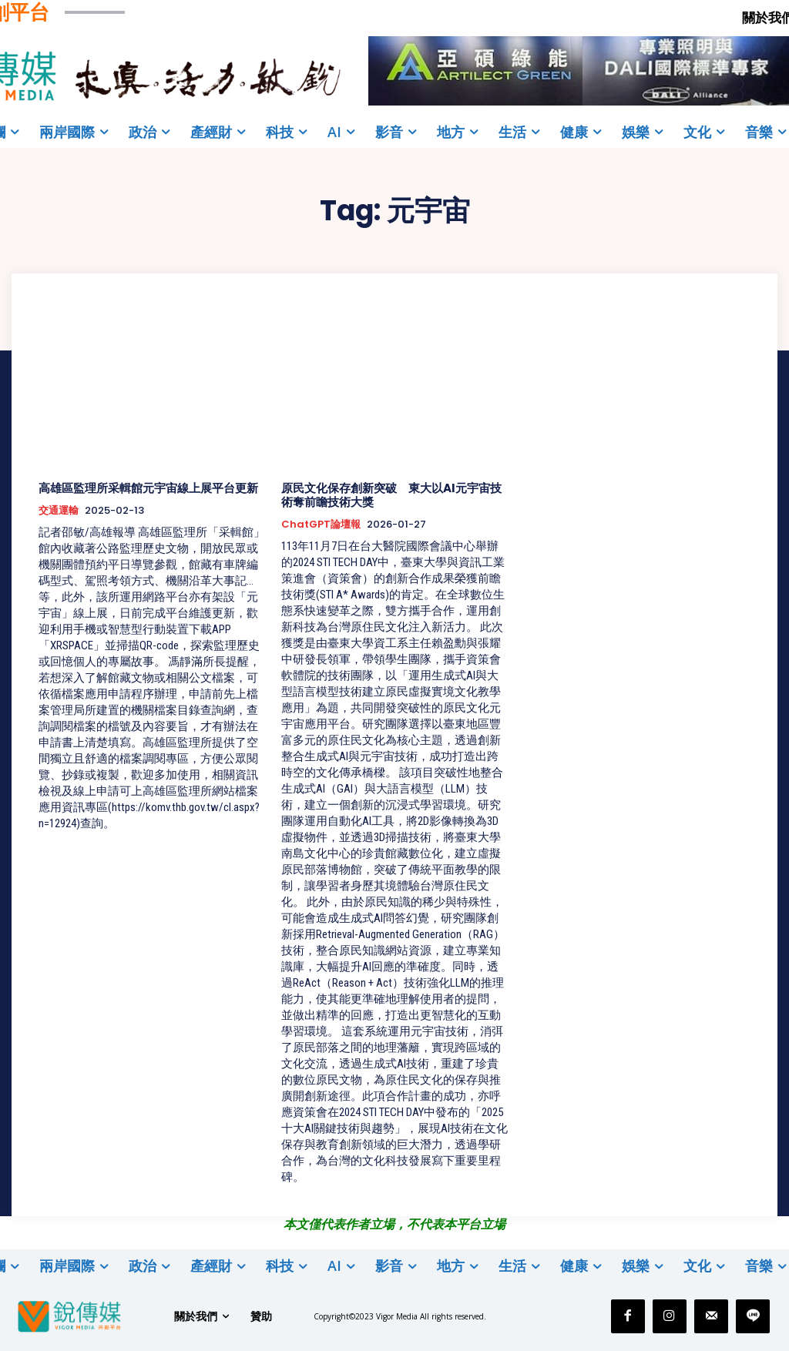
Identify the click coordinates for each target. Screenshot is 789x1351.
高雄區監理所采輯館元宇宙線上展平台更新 (148, 488)
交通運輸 (59, 511)
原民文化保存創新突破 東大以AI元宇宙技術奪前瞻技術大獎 (391, 495)
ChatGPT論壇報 (321, 524)
